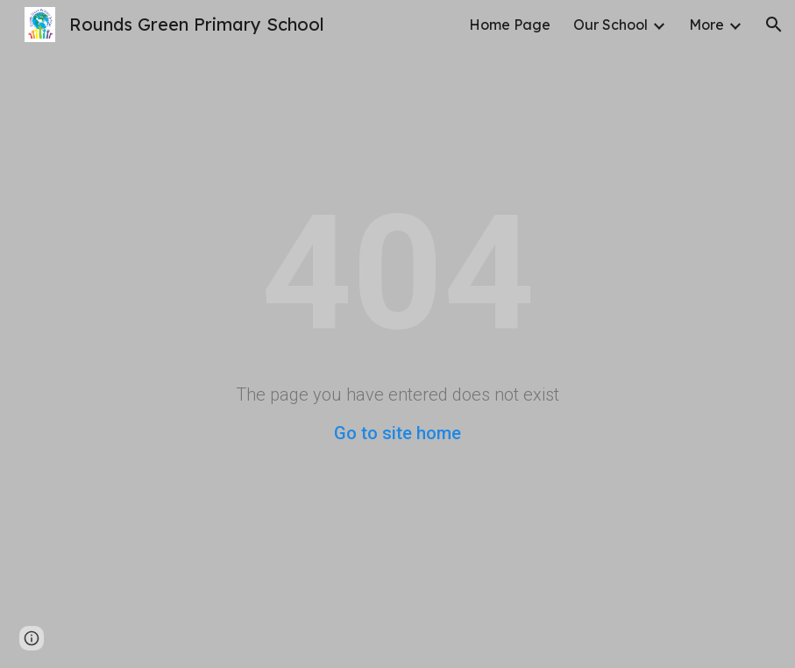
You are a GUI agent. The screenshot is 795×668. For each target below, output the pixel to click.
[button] (774, 25)
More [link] (706, 24)
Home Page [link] (509, 24)
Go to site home (397, 433)
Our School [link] (610, 24)
